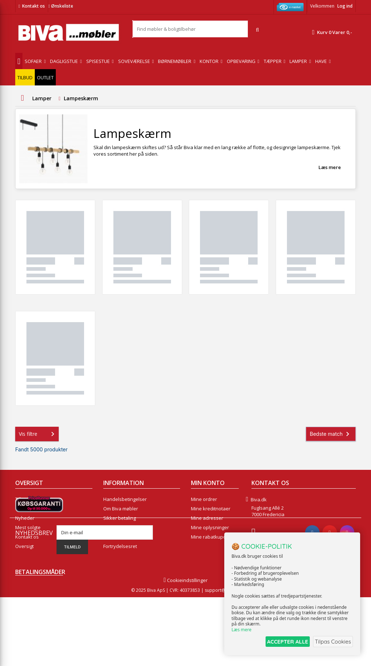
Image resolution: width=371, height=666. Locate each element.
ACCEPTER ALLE (282, 641)
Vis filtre (38, 434)
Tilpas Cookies (332, 641)
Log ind (345, 6)
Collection (26, 508)
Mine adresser (207, 518)
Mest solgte (28, 527)
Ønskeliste (60, 6)
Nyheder (24, 518)
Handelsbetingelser (125, 499)
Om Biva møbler (120, 508)
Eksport (111, 527)
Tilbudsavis (27, 499)
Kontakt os (33, 6)
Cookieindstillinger (185, 649)
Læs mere (329, 167)
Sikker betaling (119, 518)
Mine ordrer (204, 499)
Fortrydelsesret (120, 546)
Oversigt (24, 546)
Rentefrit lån (116, 537)
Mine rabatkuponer (212, 537)
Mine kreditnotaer (210, 508)
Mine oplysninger (210, 527)
